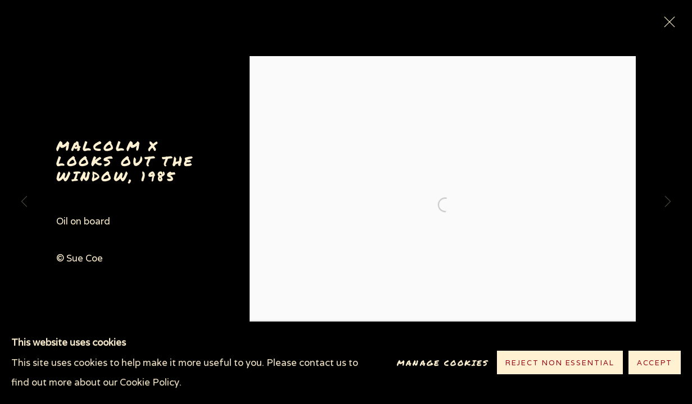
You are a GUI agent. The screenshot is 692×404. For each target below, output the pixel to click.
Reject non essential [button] (559, 363)
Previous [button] (24, 202)
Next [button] (668, 202)
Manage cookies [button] (443, 363)
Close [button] (666, 25)
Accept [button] (654, 363)
